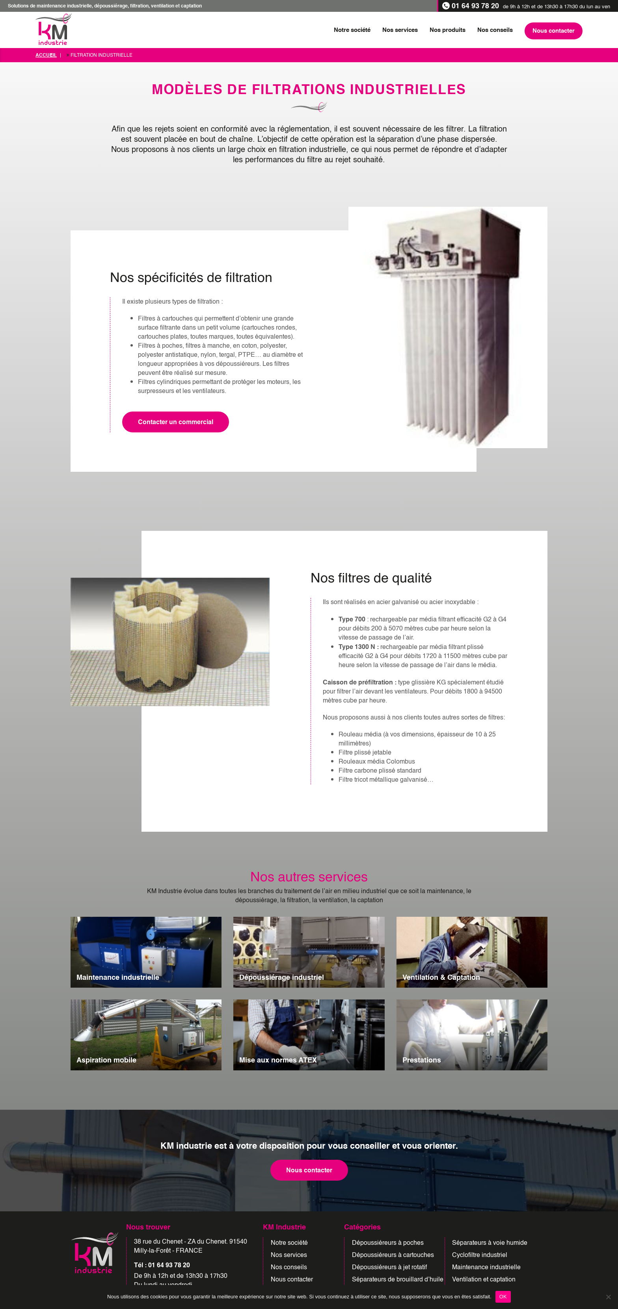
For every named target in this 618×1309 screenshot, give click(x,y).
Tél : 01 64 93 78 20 (162, 1265)
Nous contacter (309, 1170)
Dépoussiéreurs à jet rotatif (389, 1267)
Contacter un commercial (175, 422)
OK (503, 1297)
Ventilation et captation (484, 1279)
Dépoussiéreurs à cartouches (393, 1255)
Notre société (289, 1243)
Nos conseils (289, 1267)
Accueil (46, 55)
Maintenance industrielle (486, 1267)
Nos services (289, 1255)
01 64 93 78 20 (475, 6)
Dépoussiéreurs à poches (388, 1243)
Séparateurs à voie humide (489, 1243)
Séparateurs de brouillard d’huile (397, 1279)
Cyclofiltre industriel (479, 1255)
